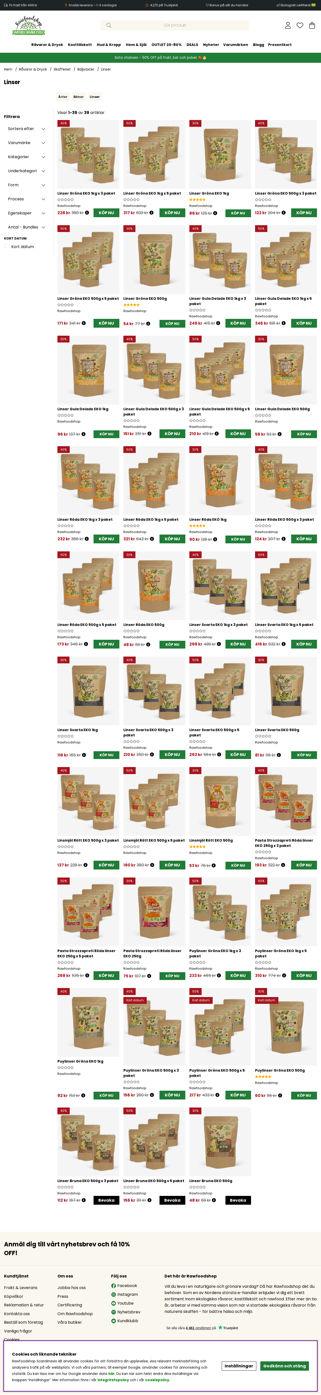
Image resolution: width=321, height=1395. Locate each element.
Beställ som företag (23, 1322)
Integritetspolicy (113, 1380)
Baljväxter (85, 69)
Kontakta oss (17, 1314)
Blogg (258, 44)
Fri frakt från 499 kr (23, 5)
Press (62, 1296)
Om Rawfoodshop (75, 1314)
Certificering (69, 1305)
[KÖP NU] (238, 213)
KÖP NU (106, 213)
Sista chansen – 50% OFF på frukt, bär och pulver (156, 57)
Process (16, 199)
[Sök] (175, 25)
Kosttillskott (80, 44)
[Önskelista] (300, 25)
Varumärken (235, 44)
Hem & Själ (136, 44)
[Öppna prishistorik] (87, 213)
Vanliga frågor (18, 1331)
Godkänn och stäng (284, 1366)
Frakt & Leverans (20, 1288)
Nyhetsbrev (125, 1312)
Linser (106, 69)
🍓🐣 (202, 57)
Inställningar (239, 1366)
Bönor (78, 96)
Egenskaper (20, 213)
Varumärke (19, 143)
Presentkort (280, 44)
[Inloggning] (288, 25)
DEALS (192, 44)
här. (112, 1373)
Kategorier (18, 157)
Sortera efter (21, 129)
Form (13, 185)
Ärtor (62, 96)
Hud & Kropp (109, 44)
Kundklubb (124, 1321)
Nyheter (211, 44)
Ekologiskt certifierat (298, 5)
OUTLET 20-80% (166, 44)
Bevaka (106, 1200)
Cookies (12, 1340)
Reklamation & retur (24, 1305)
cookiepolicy (157, 1380)
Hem (8, 69)
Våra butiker (69, 1322)
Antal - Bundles (23, 227)
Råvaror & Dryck (47, 44)
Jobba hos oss (71, 1288)
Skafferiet (62, 69)
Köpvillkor (13, 1296)
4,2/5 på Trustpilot (164, 5)
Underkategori (22, 171)
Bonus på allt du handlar (229, 5)
